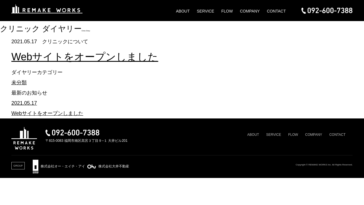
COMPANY (250, 11)
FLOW (227, 11)
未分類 (19, 82)
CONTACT (276, 11)
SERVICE (205, 11)
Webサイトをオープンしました (84, 57)
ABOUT (183, 11)
